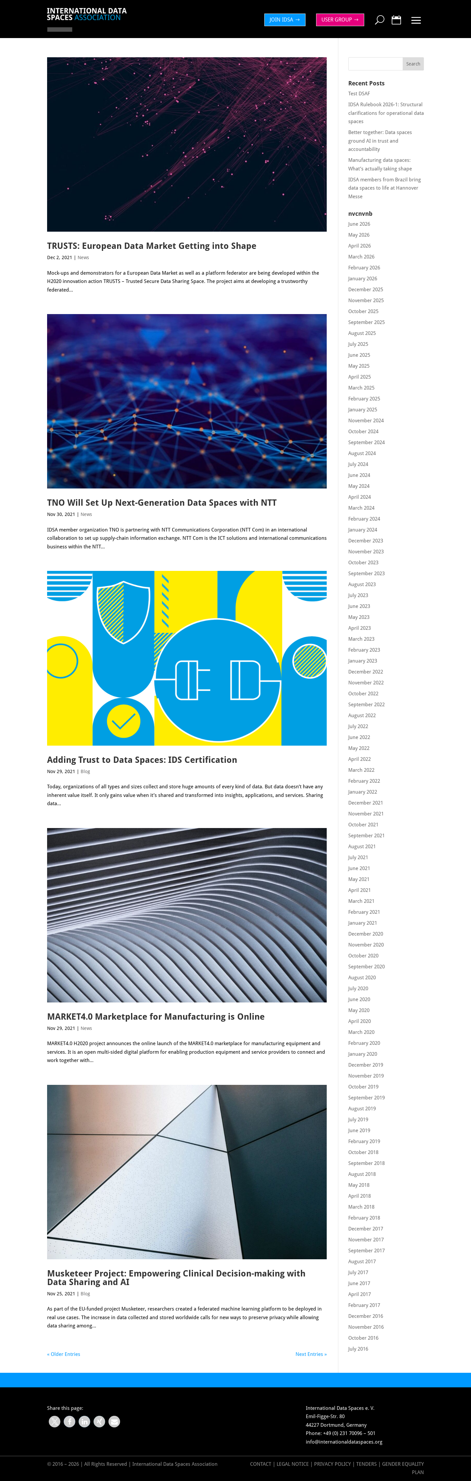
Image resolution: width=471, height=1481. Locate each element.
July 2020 (358, 989)
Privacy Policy (333, 1464)
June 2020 (359, 999)
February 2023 (364, 650)
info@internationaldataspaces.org (344, 1442)
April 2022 (359, 759)
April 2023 (359, 628)
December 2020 (365, 934)
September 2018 (366, 1163)
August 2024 (362, 453)
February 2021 (364, 912)
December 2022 (365, 672)
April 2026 (359, 246)
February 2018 (364, 1218)
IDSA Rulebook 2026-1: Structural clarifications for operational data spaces (386, 113)
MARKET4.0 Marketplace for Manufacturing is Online (156, 1017)
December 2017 (365, 1229)
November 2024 (366, 421)
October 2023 (363, 563)
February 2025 (364, 399)
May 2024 (359, 486)
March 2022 (361, 770)
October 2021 (363, 825)
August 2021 (362, 847)
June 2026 (359, 224)
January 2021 (362, 923)
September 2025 (366, 322)
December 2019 (365, 1065)
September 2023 (366, 574)
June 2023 (359, 606)
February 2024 (364, 519)
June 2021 (359, 868)
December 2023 (365, 541)
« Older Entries (63, 1354)
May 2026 (359, 235)
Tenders (366, 1464)
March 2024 (361, 508)
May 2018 (359, 1185)
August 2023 (362, 584)
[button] (54, 1421)
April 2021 (359, 890)
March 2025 (361, 388)
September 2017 (366, 1251)
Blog (85, 771)
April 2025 (359, 377)
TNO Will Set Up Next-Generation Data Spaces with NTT (162, 503)
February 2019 (364, 1141)
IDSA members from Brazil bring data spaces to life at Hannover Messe (384, 188)
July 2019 (358, 1120)
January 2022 (362, 792)
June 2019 (359, 1131)
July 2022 (358, 726)
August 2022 (362, 715)
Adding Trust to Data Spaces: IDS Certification (142, 760)
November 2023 (366, 552)
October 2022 (363, 694)
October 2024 (363, 432)
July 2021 (358, 857)
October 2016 (363, 1338)
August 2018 (362, 1174)
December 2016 (365, 1316)
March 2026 (361, 257)
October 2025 (363, 311)
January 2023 (362, 661)
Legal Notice (293, 1464)
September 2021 (366, 836)
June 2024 (359, 475)
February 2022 (364, 781)
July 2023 (358, 595)
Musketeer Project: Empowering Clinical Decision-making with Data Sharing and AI (176, 1278)
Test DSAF (359, 94)
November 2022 (366, 683)
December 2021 (365, 803)
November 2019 (366, 1076)
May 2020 (359, 1010)
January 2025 (362, 410)
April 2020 (359, 1021)
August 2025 (362, 333)
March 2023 (361, 639)
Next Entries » (311, 1354)
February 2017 (364, 1305)
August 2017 (362, 1262)
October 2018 (363, 1152)
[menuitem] (286, 20)
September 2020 (366, 967)
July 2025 (358, 344)
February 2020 (364, 1043)
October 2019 (363, 1087)
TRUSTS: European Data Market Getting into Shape (151, 246)
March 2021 (361, 901)
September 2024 (366, 442)
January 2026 (362, 279)
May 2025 (359, 366)
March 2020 (361, 1032)
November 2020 (366, 945)
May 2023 (359, 617)
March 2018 (361, 1207)
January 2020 (362, 1054)
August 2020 (362, 978)
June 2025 (359, 355)
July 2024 (358, 464)
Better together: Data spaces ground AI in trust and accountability (380, 140)
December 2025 (365, 290)
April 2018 (359, 1196)
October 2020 (363, 956)
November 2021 (366, 814)
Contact (260, 1464)
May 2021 (359, 879)
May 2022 (359, 748)
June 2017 (359, 1283)
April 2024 (359, 497)
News (83, 257)
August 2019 (362, 1109)
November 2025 (366, 300)
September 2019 (366, 1098)
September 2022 (366, 705)
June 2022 (359, 737)
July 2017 (358, 1272)
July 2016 (358, 1349)
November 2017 (366, 1240)
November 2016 (366, 1327)
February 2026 (364, 268)
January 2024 (362, 530)
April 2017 (359, 1294)
